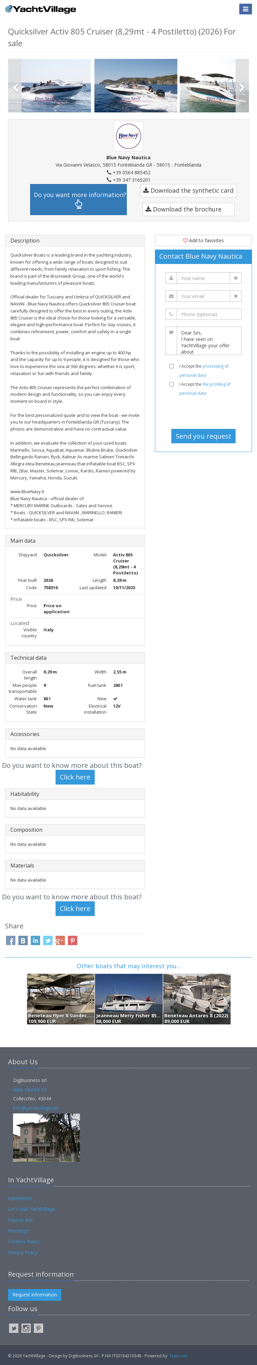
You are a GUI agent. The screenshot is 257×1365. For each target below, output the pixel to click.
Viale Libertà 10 (29, 1089)
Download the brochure (184, 209)
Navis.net (178, 1356)
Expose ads (20, 1220)
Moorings (18, 1230)
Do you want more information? (80, 200)
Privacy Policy (22, 1252)
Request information (34, 1294)
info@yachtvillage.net (36, 1108)
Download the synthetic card (188, 190)
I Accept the (204, 370)
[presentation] (206, 412)
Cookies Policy (23, 1241)
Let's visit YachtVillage (31, 1209)
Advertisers (20, 1198)
